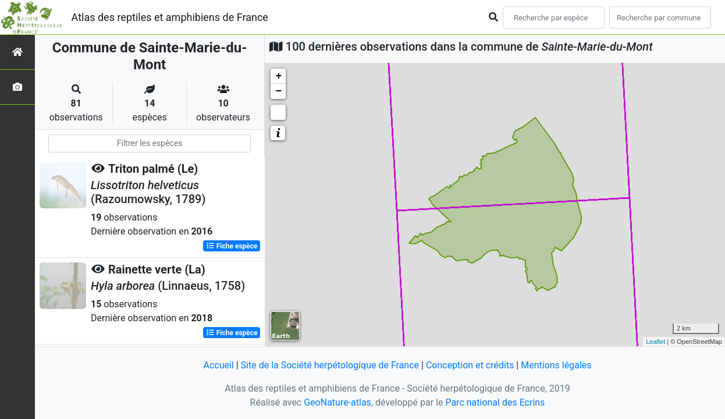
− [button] (278, 91)
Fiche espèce (232, 246)
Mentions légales (556, 365)
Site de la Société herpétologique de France (330, 365)
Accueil (218, 365)
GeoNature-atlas (337, 402)
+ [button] (278, 76)
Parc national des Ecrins (495, 402)
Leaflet (655, 341)
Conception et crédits (470, 365)
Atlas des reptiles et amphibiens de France (170, 17)
